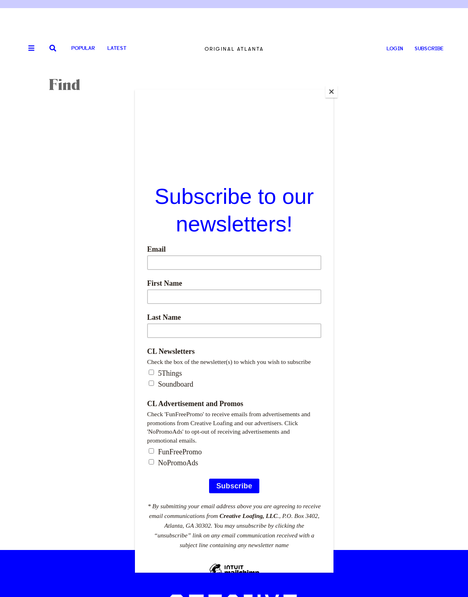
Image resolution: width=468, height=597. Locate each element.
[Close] (331, 92)
